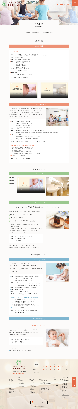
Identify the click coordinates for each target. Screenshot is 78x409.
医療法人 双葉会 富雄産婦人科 (39, 406)
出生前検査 (21, 383)
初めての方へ (64, 379)
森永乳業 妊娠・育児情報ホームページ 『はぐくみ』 (21, 352)
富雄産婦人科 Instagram (38, 402)
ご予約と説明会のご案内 (45, 389)
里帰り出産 (32, 382)
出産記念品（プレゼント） (45, 385)
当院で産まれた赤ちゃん (13, 381)
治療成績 (63, 386)
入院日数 (32, 388)
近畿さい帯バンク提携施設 (45, 383)
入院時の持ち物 (33, 386)
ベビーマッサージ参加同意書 (18, 310)
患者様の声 (64, 390)
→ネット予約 (22, 76)
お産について (41, 379)
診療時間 (10, 392)
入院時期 (32, 385)
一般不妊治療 (64, 383)
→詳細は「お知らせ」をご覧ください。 (32, 278)
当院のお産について (44, 380)
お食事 (54, 387)
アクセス (63, 391)
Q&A (63, 394)
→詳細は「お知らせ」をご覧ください (24, 125)
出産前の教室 (27, 32)
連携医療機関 (11, 389)
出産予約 (31, 380)
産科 (19, 377)
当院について (11, 384)
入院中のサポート (36, 32)
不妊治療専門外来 (65, 377)
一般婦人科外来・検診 (57, 379)
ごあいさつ (11, 387)
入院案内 (31, 383)
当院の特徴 (11, 380)
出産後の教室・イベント (48, 32)
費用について (43, 391)
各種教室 (54, 383)
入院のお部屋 (32, 392)
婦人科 (54, 377)
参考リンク (42, 392)
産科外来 (20, 379)
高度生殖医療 (64, 384)
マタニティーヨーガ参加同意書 (18, 157)
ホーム (10, 377)
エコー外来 (21, 382)
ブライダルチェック (65, 380)
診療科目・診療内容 (12, 391)
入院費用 (31, 391)
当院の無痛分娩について (45, 388)
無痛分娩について (42, 386)
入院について (31, 379)
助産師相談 (21, 387)
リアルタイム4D (22, 385)
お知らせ (10, 379)
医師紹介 (10, 388)
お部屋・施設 (55, 385)
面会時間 (32, 389)
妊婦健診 (21, 380)
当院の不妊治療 (65, 381)
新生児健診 (21, 386)
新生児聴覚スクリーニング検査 (46, 382)
